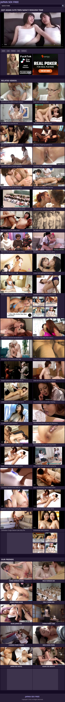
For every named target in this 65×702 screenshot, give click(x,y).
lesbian (13, 51)
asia (18, 51)
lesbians (24, 51)
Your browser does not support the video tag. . (32, 30)
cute (8, 51)
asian (3, 51)
